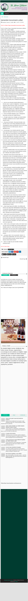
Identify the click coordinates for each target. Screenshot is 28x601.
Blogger (16, 581)
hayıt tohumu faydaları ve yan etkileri (14, 453)
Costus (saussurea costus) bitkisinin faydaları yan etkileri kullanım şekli (15, 440)
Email (4, 254)
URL (14, 254)
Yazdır (9, 254)
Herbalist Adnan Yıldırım (8, 580)
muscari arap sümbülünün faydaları (13, 447)
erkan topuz (10, 249)
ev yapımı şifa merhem (11, 433)
